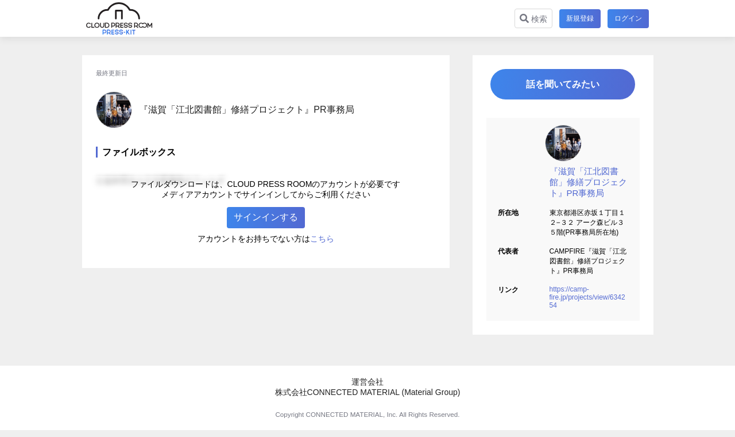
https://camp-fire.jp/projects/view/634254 (587, 297)
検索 (533, 19)
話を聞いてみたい (562, 84)
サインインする (266, 217)
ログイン (628, 18)
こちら (322, 238)
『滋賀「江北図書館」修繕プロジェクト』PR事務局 (588, 182)
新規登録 (580, 18)
